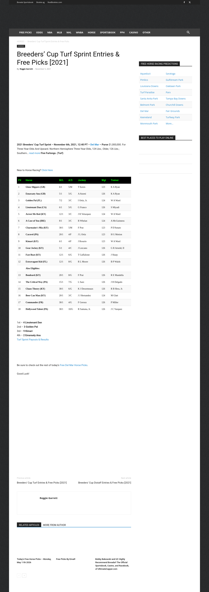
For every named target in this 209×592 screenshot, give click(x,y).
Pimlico (144, 79)
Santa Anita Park (149, 98)
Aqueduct (145, 73)
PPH (122, 32)
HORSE (91, 32)
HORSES (20, 41)
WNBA (79, 32)
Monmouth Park (149, 123)
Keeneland (146, 117)
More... (169, 123)
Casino (133, 32)
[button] (188, 32)
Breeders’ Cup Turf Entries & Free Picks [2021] (42, 482)
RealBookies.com (55, 2)
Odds (39, 32)
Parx (168, 92)
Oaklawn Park (173, 86)
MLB (59, 32)
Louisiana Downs (149, 86)
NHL (68, 32)
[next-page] (24, 575)
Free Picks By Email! (65, 559)
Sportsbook (107, 32)
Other (146, 32)
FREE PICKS (25, 32)
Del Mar (94, 144)
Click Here (47, 170)
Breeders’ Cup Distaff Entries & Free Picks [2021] (104, 482)
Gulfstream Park (174, 79)
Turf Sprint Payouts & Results (33, 339)
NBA (49, 32)
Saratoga (170, 73)
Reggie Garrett (26, 69)
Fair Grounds (173, 111)
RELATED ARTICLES (29, 525)
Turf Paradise (147, 92)
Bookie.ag (40, 2)
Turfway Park (173, 117)
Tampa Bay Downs (176, 98)
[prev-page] (19, 575)
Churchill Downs (174, 104)
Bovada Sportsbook (25, 2)
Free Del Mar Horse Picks (73, 365)
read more (34, 153)
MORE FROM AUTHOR (54, 525)
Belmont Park (147, 104)
